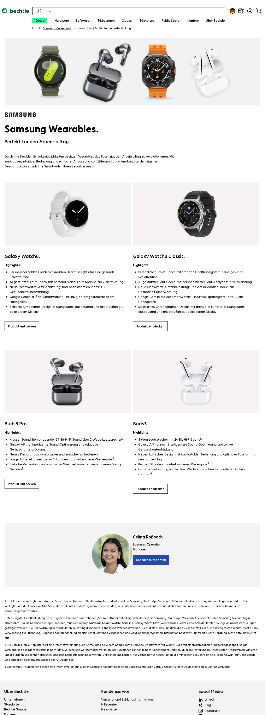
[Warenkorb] (259, 11)
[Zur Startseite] (15, 21)
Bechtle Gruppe (15, 710)
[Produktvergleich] (241, 11)
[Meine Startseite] (34, 28)
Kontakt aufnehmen (151, 560)
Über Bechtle (16, 691)
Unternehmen (14, 700)
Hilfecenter (109, 705)
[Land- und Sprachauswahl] (232, 11)
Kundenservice (115, 691)
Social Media (211, 691)
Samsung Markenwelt (57, 28)
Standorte (11, 705)
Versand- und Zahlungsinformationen (128, 700)
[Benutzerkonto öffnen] (250, 11)
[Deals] (39, 20)
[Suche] (133, 11)
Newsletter (109, 710)
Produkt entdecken (22, 327)
